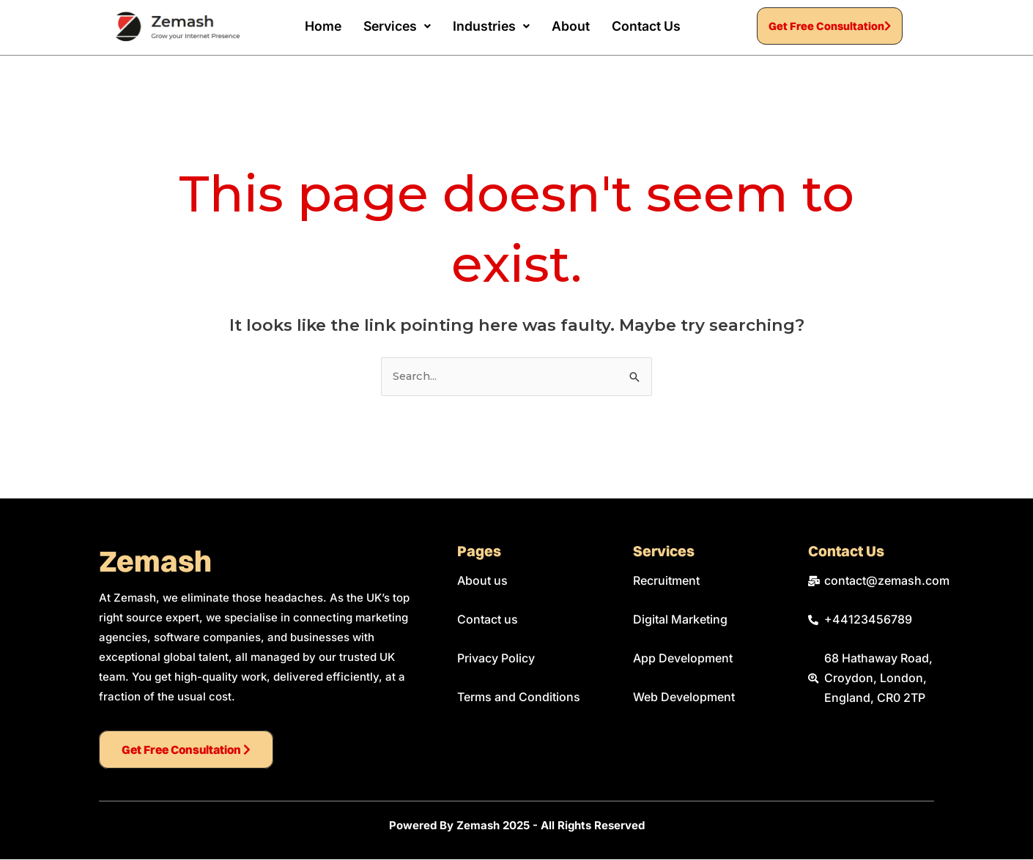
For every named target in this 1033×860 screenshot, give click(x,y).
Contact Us (646, 26)
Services (394, 26)
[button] (394, 26)
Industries (490, 26)
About (570, 26)
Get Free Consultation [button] (830, 27)
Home (318, 26)
